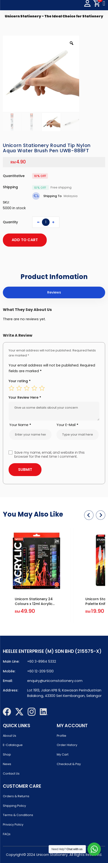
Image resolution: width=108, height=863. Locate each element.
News (7, 764)
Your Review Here (25, 397)
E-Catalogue (13, 745)
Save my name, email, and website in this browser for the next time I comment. (49, 455)
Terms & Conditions (18, 815)
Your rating (20, 381)
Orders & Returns (16, 796)
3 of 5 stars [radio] (27, 388)
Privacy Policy (13, 824)
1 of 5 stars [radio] (11, 388)
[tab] (54, 292)
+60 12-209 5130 (40, 671)
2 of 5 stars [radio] (19, 388)
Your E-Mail (67, 424)
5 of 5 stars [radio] (42, 388)
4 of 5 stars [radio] (34, 388)
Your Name (20, 424)
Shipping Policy (14, 806)
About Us (9, 736)
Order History (67, 745)
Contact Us (11, 774)
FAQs (6, 834)
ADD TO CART (25, 240)
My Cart (62, 754)
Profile (61, 736)
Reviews (54, 292)
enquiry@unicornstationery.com (54, 680)
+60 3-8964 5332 (41, 661)
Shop (7, 754)
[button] (88, 515)
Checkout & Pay (69, 764)
